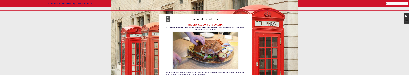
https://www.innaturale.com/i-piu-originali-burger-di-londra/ (205, 16)
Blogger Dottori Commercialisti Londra (216, 25)
